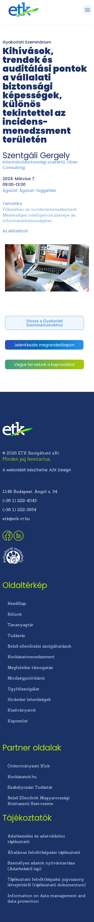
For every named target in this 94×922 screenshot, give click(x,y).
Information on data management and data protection (46, 898)
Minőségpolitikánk (26, 678)
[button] (87, 10)
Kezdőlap (17, 603)
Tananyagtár (20, 624)
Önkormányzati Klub (29, 765)
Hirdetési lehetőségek (29, 699)
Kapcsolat (18, 720)
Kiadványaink (22, 710)
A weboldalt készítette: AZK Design (37, 470)
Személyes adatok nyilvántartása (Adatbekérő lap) (41, 865)
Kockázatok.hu (22, 776)
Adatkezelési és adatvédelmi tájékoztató (36, 838)
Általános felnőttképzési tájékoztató (44, 852)
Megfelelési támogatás (30, 667)
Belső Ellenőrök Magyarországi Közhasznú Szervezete (39, 800)
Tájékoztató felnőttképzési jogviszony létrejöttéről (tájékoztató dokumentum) (47, 882)
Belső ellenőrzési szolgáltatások (39, 646)
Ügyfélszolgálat (23, 688)
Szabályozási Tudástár (30, 787)
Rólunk (15, 614)
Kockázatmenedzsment (31, 656)
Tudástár (16, 635)
